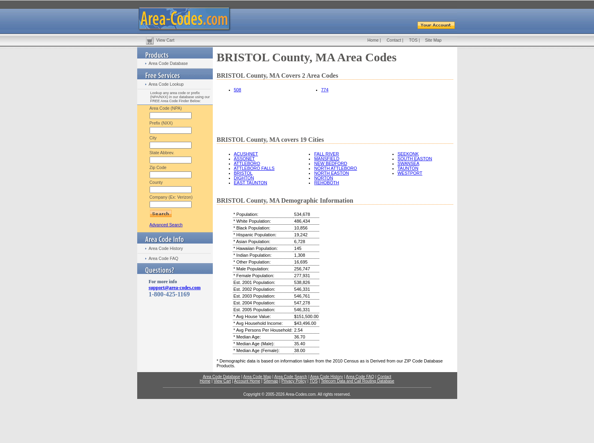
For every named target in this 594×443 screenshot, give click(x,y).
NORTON (323, 177)
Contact (394, 40)
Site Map (433, 40)
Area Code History (166, 248)
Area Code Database (168, 63)
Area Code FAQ (163, 258)
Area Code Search (290, 377)
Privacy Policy (294, 381)
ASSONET (244, 158)
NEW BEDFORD (330, 163)
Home (373, 40)
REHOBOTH (326, 182)
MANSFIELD (326, 158)
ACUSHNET (246, 153)
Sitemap (271, 381)
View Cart (165, 40)
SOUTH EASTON (415, 158)
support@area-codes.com (175, 287)
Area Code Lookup (166, 84)
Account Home (247, 381)
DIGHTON (244, 177)
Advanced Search (166, 224)
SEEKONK (408, 153)
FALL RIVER (326, 153)
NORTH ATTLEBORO (335, 168)
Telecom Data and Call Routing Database (357, 381)
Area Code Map (257, 377)
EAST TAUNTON (251, 182)
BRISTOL (243, 173)
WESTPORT (410, 173)
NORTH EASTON (331, 173)
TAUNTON (408, 168)
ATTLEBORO (247, 163)
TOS (413, 40)
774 (324, 89)
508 (237, 89)
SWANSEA (409, 163)
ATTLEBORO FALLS (254, 168)
